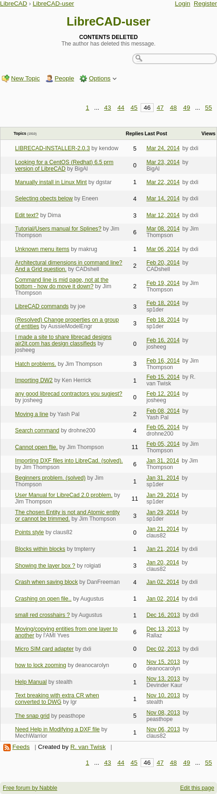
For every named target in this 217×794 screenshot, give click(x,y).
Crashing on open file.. (43, 599)
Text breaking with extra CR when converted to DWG (57, 698)
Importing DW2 (34, 380)
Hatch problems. (35, 364)
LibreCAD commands (41, 306)
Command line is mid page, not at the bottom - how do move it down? (61, 283)
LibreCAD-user (53, 3)
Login (182, 3)
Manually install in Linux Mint (51, 182)
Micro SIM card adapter (44, 649)
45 (133, 107)
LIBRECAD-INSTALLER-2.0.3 (52, 148)
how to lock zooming (40, 665)
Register (205, 3)
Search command (37, 430)
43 (107, 107)
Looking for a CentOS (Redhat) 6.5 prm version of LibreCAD (64, 165)
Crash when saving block (46, 582)
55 (208, 107)
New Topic (25, 78)
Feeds (20, 746)
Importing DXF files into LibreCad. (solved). (69, 460)
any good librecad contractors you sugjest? (68, 393)
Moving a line (31, 414)
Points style (29, 532)
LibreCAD (13, 3)
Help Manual (31, 682)
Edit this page (197, 788)
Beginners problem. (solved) (50, 478)
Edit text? (26, 215)
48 (173, 107)
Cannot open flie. (36, 447)
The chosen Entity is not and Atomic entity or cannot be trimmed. (67, 515)
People (64, 78)
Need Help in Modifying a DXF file (57, 729)
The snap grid (32, 716)
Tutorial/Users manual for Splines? (58, 228)
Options (99, 78)
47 (159, 107)
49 (186, 107)
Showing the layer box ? (45, 565)
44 (120, 107)
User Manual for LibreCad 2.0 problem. (63, 495)
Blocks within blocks (40, 549)
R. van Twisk (88, 746)
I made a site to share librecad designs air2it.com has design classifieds (63, 340)
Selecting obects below (44, 198)
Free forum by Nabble (30, 788)
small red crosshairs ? (42, 615)
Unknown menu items (42, 249)
